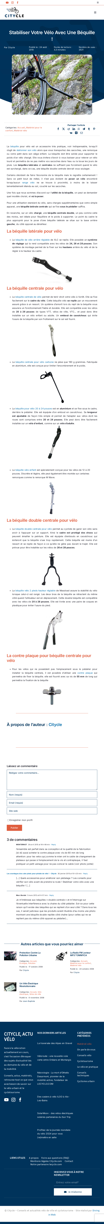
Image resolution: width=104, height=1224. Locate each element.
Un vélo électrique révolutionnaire (29, 984)
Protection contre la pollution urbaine (30, 954)
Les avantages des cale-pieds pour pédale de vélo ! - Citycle (31, 874)
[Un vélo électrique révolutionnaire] (10, 984)
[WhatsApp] (78, 129)
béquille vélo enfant (25, 470)
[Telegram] (83, 129)
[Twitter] (63, 129)
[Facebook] (58, 129)
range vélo (28, 182)
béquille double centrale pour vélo (33, 529)
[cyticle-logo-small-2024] (14, 8)
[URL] (52, 811)
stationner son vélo (27, 150)
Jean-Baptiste (29, 1001)
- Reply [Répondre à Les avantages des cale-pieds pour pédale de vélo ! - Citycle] (85, 874)
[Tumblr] (89, 129)
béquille (14, 146)
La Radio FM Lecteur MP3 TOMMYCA (80, 954)
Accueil (21, 127)
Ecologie (23, 963)
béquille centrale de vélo (28, 296)
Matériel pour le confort (80, 963)
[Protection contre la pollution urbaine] (10, 953)
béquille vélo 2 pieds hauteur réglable (35, 590)
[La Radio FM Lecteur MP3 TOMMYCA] (61, 953)
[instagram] (12, 2)
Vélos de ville (35, 994)
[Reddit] (68, 129)
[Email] (81, 133)
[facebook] (17, 2)
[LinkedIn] (73, 129)
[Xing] (76, 133)
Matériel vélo (20, 130)
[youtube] (7, 2)
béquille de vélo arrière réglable (33, 239)
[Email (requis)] (52, 802)
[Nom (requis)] (52, 794)
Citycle (11, 47)
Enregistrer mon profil (20, 820)
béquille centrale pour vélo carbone (35, 362)
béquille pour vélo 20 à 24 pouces (33, 408)
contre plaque (85, 673)
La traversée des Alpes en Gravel (54, 1043)
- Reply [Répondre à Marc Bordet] (51, 895)
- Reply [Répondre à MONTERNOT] (53, 845)
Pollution (32, 963)
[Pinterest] (94, 129)
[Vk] (71, 133)
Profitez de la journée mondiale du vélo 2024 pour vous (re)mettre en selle (53, 1134)
